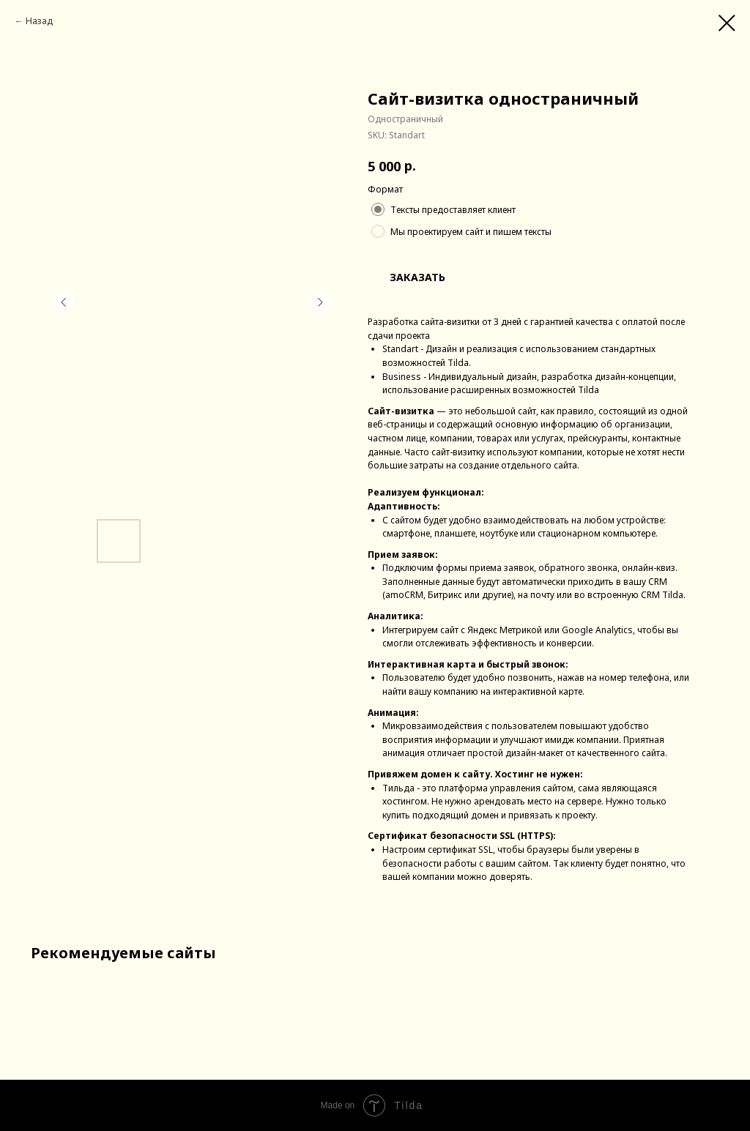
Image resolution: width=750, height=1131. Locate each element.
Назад (39, 21)
